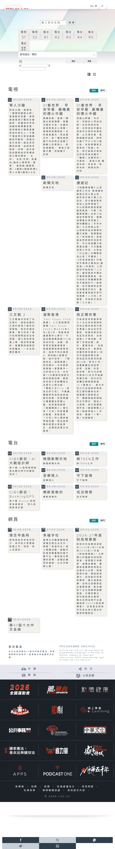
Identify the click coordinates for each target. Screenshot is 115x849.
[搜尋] (102, 5)
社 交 (88, 668)
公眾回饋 (89, 675)
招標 (48, 786)
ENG (92, 6)
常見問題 (88, 786)
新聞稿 (20, 786)
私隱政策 (30, 790)
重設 (73, 61)
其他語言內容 (77, 790)
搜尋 (89, 61)
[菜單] (111, 5)
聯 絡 (32, 675)
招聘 (35, 786)
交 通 (32, 668)
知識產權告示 (66, 786)
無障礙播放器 (52, 790)
